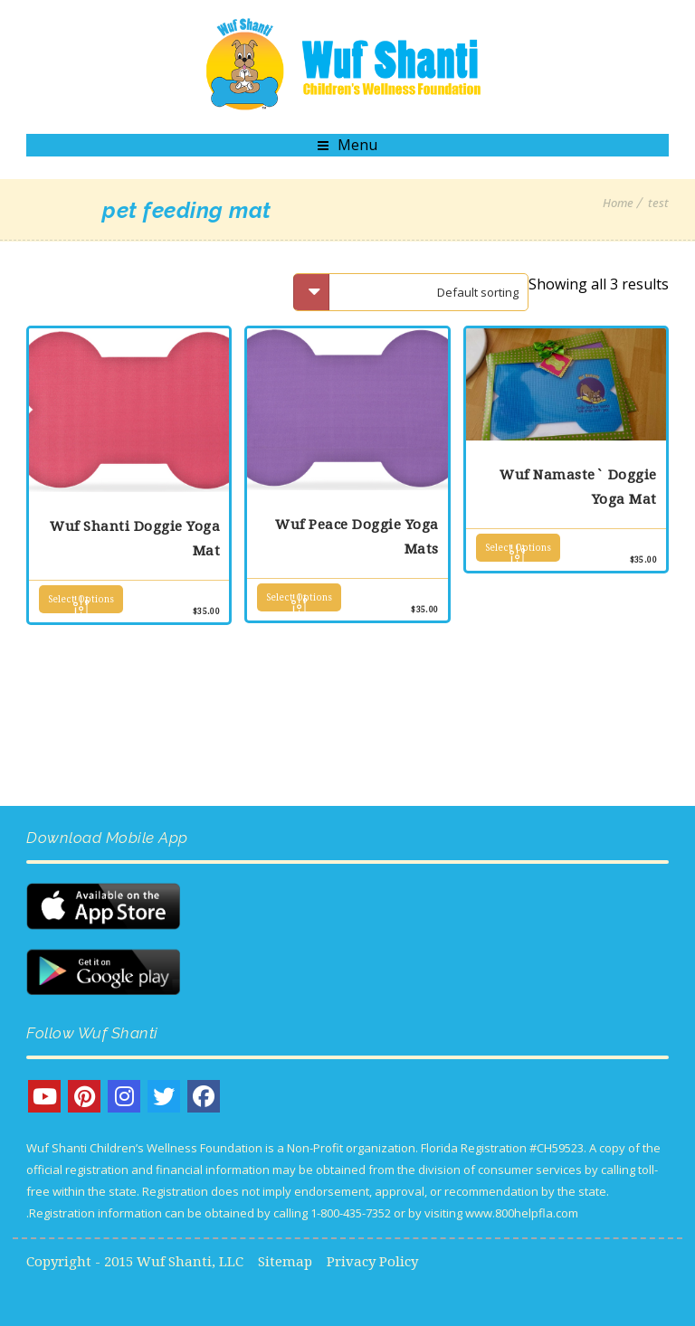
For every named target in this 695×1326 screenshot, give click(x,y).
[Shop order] (410, 292)
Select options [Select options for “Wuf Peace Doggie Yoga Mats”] (299, 597)
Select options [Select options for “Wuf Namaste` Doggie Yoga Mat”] (518, 548)
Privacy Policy (372, 1262)
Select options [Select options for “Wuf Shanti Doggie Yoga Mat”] (81, 599)
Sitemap (285, 1262)
